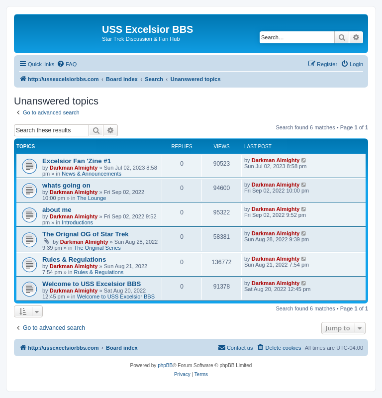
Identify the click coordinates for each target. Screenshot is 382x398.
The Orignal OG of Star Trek (85, 234)
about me (57, 209)
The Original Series (97, 248)
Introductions (77, 222)
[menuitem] (67, 64)
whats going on (66, 185)
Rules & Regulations (74, 259)
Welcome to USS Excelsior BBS (91, 284)
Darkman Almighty (74, 168)
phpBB (165, 365)
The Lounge (91, 198)
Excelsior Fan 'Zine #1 (76, 161)
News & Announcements (91, 174)
